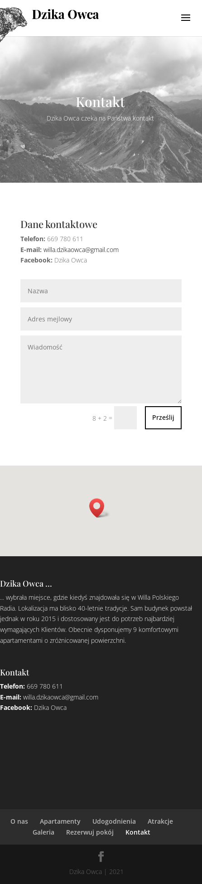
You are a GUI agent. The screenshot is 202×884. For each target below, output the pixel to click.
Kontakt (137, 832)
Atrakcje (160, 821)
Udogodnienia (114, 821)
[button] (99, 508)
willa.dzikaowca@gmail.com (81, 249)
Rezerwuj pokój (90, 832)
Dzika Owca (50, 707)
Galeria (43, 832)
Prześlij (163, 417)
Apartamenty (60, 821)
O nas (19, 821)
